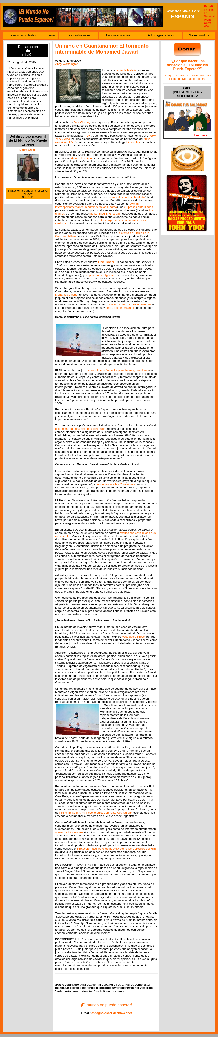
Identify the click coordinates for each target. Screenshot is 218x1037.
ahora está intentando (120, 307)
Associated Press (133, 636)
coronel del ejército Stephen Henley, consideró (118, 370)
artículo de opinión (81, 158)
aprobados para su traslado (127, 197)
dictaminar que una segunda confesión (80, 428)
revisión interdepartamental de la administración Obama (97, 205)
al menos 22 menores (69, 832)
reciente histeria (126, 70)
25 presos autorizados (138, 207)
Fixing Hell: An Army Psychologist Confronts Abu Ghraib (95, 812)
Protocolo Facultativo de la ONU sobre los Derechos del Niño (117, 848)
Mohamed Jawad (66, 294)
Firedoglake (134, 142)
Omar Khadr (106, 262)
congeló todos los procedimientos (129, 304)
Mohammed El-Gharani (104, 213)
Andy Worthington (66, 64)
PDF (87, 135)
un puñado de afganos (99, 275)
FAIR (72, 142)
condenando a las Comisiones (115, 484)
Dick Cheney (82, 122)
